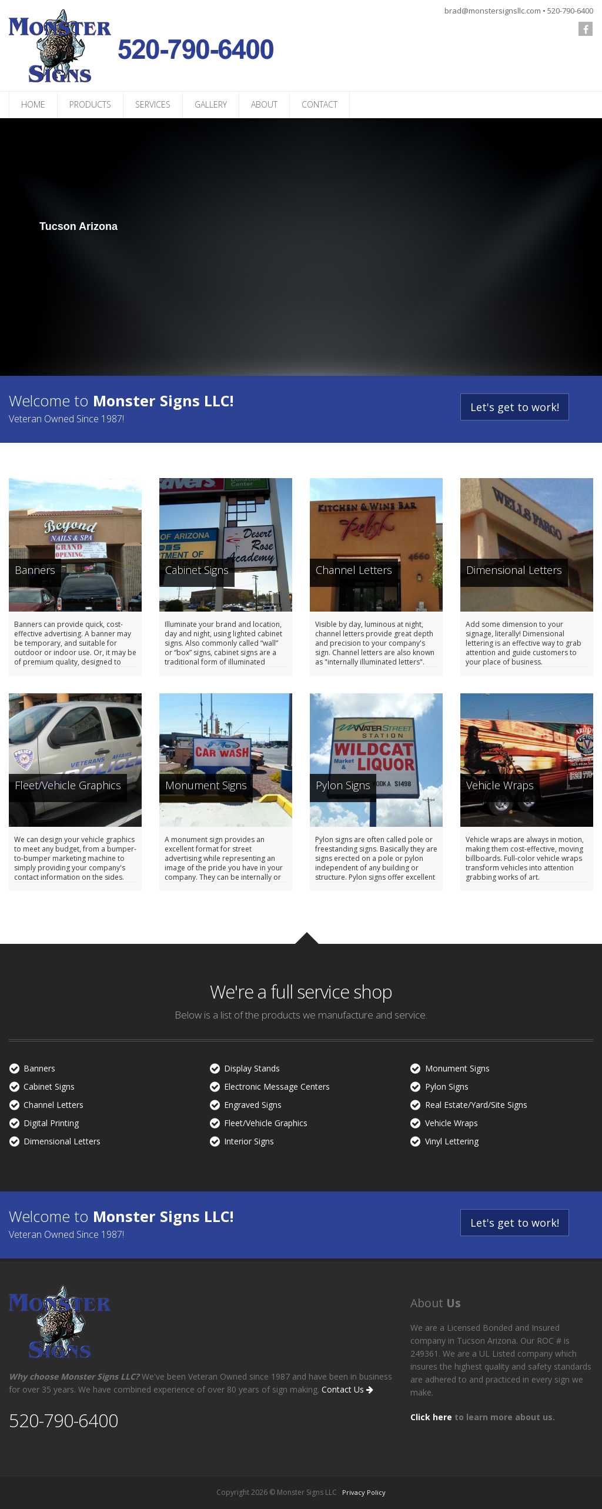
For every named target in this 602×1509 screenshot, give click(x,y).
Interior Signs (249, 1141)
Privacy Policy (364, 1492)
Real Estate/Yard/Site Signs (476, 1104)
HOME (33, 104)
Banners (39, 1068)
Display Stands (252, 1068)
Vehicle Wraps (451, 1123)
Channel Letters (53, 1104)
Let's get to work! (514, 407)
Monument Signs (457, 1068)
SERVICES (152, 104)
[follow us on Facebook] (585, 29)
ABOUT (264, 104)
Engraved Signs (253, 1104)
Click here (431, 1417)
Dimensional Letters (62, 1141)
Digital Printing (51, 1123)
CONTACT (319, 104)
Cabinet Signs (49, 1086)
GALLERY (211, 104)
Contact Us (347, 1389)
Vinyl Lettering (452, 1141)
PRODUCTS (90, 104)
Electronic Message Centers (277, 1086)
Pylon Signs (447, 1086)
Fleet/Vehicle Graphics (265, 1123)
